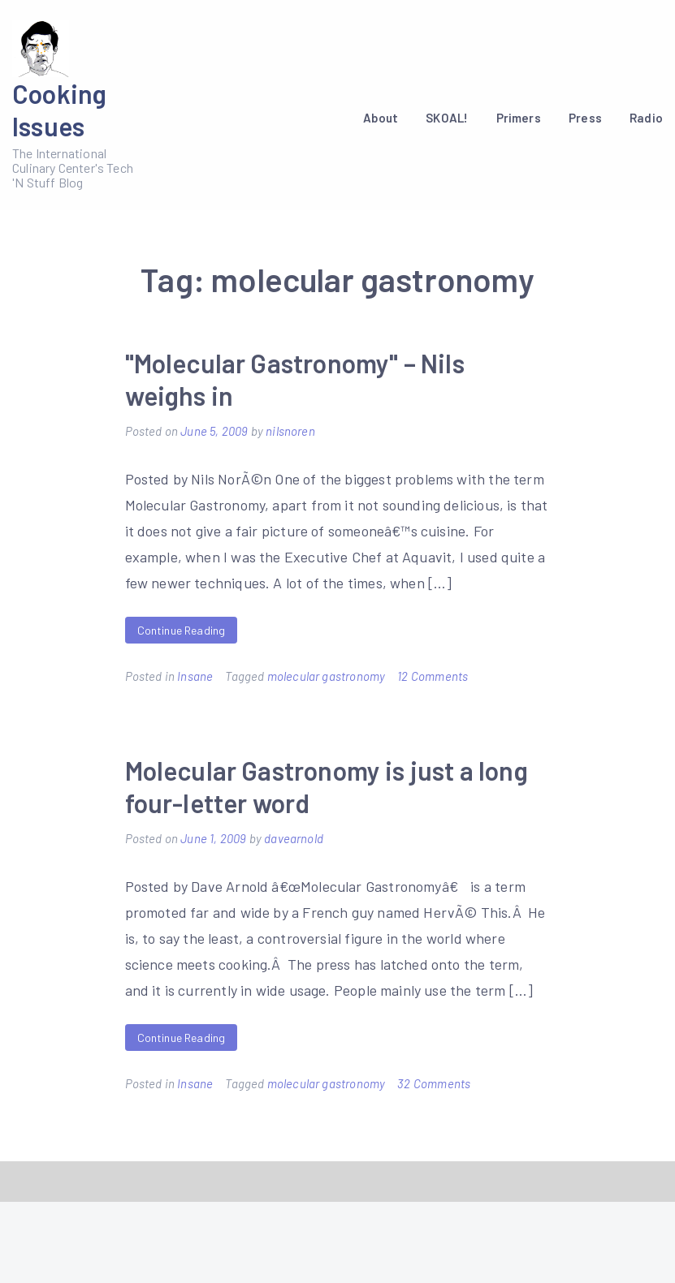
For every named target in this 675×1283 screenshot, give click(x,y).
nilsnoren (290, 431)
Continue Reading (181, 630)
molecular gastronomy (326, 676)
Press (585, 117)
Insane (195, 676)
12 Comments (432, 676)
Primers (518, 117)
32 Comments (433, 1083)
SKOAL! (447, 117)
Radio (646, 117)
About (380, 117)
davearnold (293, 838)
